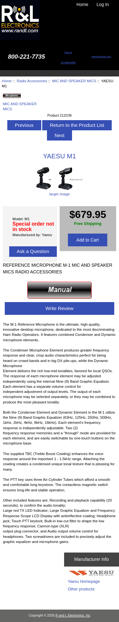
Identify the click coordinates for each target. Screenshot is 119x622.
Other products (81, 589)
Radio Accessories (32, 81)
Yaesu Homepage (84, 581)
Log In (102, 4)
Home (82, 4)
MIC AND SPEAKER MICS (74, 81)
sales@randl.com (101, 56)
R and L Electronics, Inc (73, 615)
